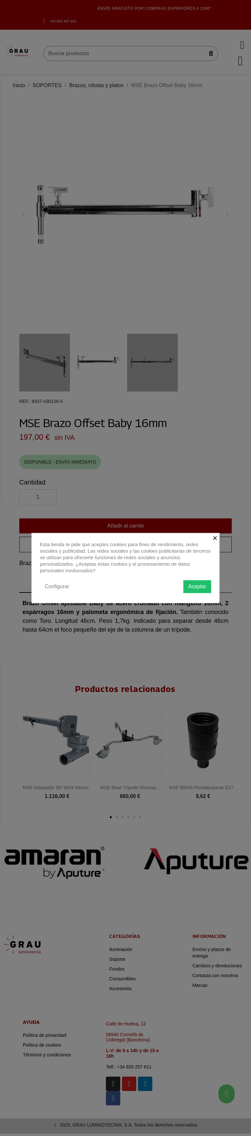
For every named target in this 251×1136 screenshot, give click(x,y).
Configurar (57, 586)
